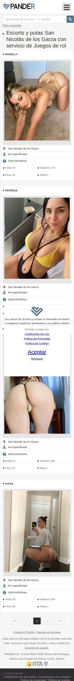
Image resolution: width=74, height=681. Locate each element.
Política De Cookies (37, 343)
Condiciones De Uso (37, 333)
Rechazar (37, 358)
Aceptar (37, 352)
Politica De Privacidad (37, 338)
